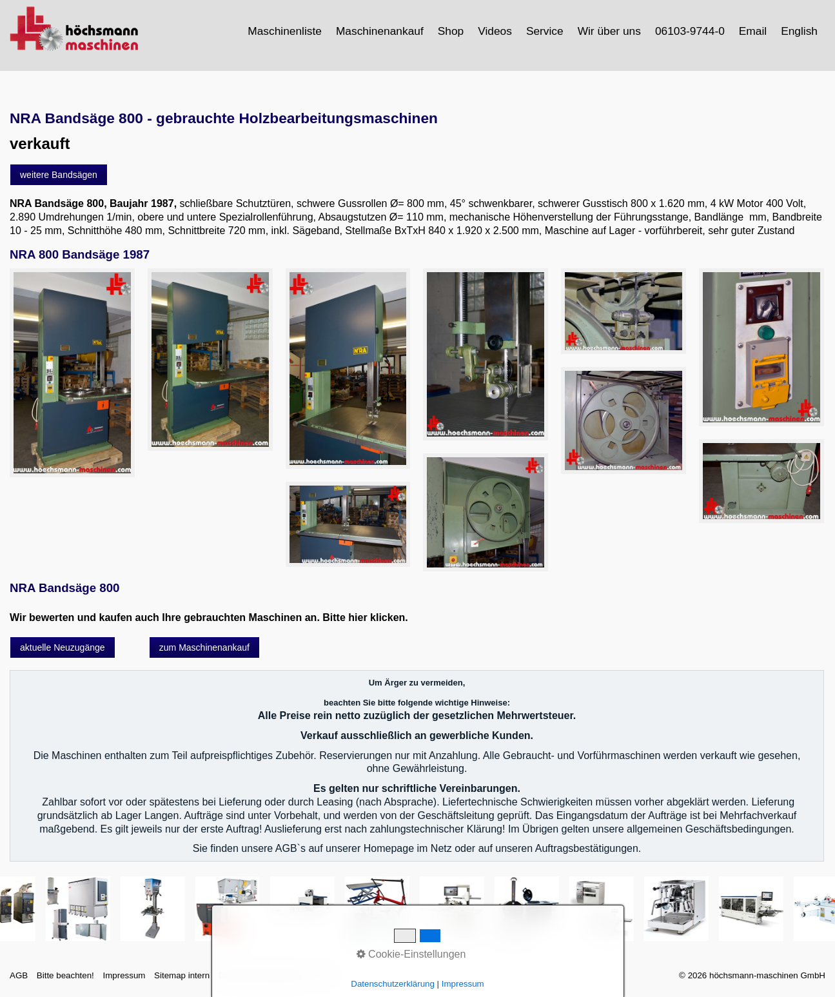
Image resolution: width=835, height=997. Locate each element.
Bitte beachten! (65, 975)
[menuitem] (285, 31)
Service (545, 31)
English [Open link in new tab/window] (799, 31)
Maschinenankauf (380, 31)
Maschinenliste (285, 31)
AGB (19, 975)
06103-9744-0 (690, 31)
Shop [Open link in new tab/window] (451, 31)
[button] (59, 175)
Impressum (124, 975)
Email (753, 31)
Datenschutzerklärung (260, 975)
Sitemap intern (182, 975)
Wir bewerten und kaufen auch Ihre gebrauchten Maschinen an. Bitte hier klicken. (209, 617)
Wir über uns (609, 31)
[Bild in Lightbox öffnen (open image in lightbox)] (72, 373)
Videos (495, 31)
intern (321, 975)
